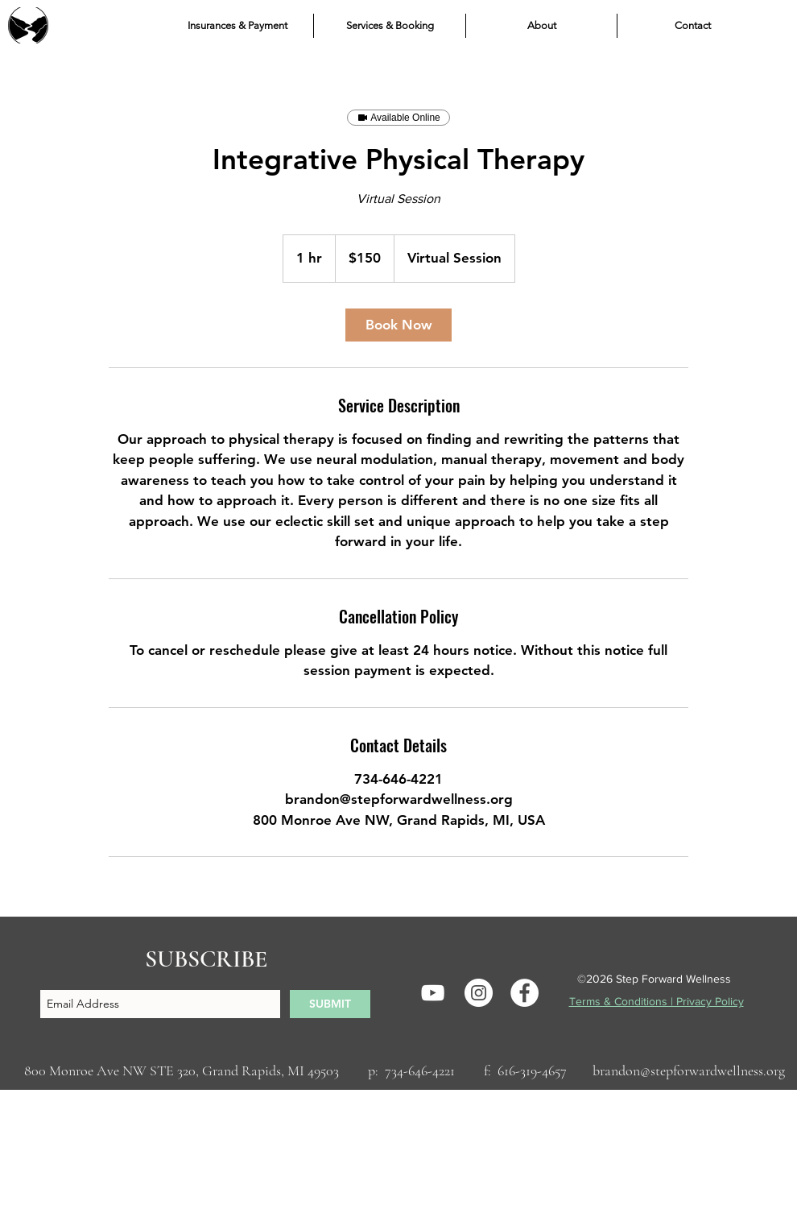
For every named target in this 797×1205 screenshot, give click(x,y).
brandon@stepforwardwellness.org (689, 1070)
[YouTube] (433, 993)
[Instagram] (479, 993)
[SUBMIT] (330, 1004)
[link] (398, 325)
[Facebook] (524, 993)
